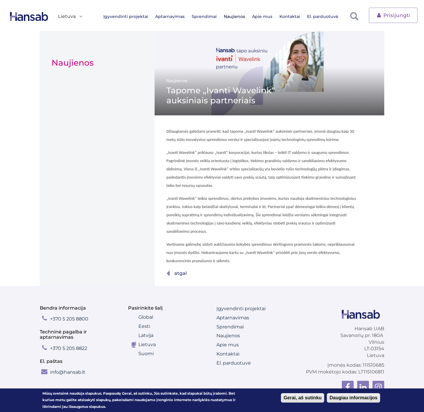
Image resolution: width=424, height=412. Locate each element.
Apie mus (267, 16)
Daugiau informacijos (353, 398)
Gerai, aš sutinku (303, 398)
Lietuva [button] (70, 16)
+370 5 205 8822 (68, 348)
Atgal (180, 273)
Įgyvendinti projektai (130, 16)
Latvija (145, 335)
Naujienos (239, 16)
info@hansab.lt (67, 372)
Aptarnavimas (174, 16)
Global (145, 317)
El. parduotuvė (327, 16)
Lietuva (147, 344)
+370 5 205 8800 (69, 319)
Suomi (146, 353)
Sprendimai (208, 16)
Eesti (144, 326)
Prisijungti (393, 14)
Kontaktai (294, 16)
